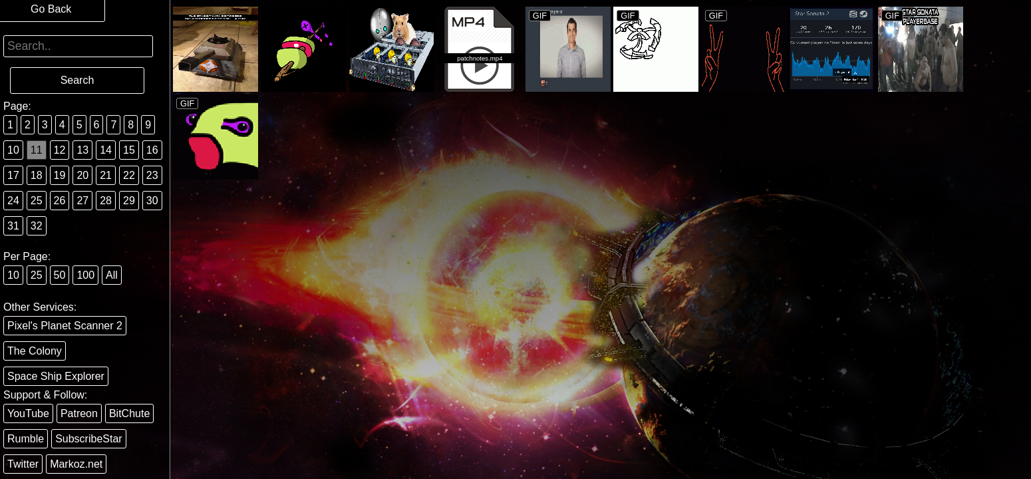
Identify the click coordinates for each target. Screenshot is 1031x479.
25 (37, 200)
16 (152, 150)
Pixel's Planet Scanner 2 (64, 325)
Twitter (23, 464)
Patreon (79, 413)
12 (60, 150)
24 (13, 200)
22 (129, 175)
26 (60, 200)
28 (106, 200)
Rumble (25, 438)
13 (82, 150)
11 (37, 150)
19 (60, 175)
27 (82, 200)
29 (129, 200)
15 (129, 150)
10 (13, 150)
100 (85, 275)
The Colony (34, 351)
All (112, 275)
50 (60, 275)
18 (37, 175)
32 (37, 226)
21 (106, 175)
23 (152, 175)
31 (13, 226)
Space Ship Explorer (55, 376)
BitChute (129, 413)
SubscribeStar (88, 438)
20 (82, 175)
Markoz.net (76, 464)
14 (106, 150)
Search (77, 80)
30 (152, 200)
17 (13, 175)
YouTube (28, 413)
